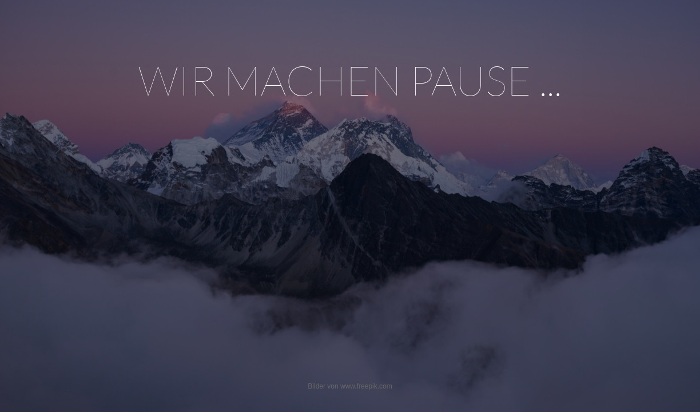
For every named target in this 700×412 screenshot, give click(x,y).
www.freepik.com (366, 386)
